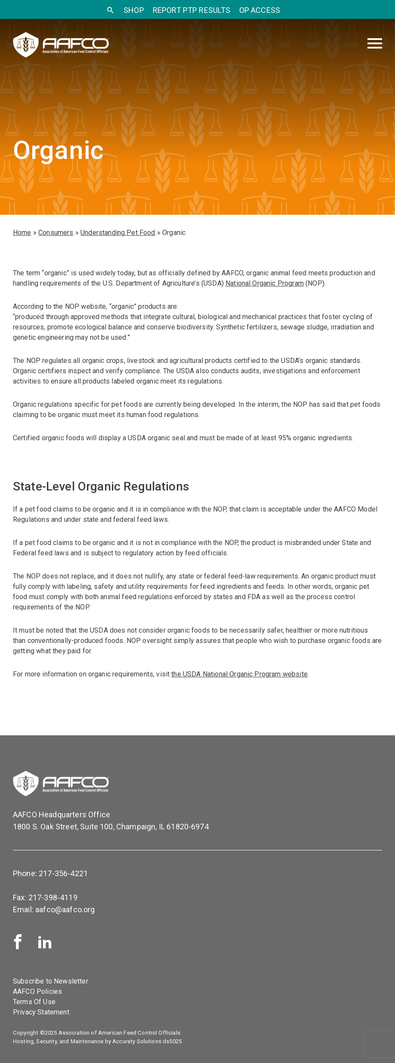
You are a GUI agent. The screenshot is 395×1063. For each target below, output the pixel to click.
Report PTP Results (192, 10)
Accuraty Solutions (136, 1041)
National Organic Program (264, 283)
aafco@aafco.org (65, 909)
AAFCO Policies (37, 991)
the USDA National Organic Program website (239, 674)
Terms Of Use (34, 1002)
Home (22, 232)
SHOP (133, 10)
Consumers (55, 232)
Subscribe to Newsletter (50, 981)
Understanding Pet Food (117, 232)
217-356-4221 (63, 873)
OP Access (259, 10)
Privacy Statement (41, 1012)
